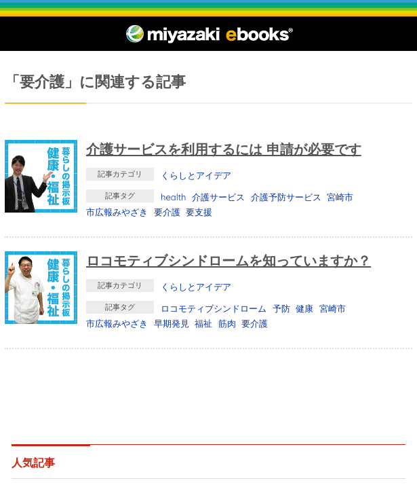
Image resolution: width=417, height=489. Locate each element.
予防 (281, 308)
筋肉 (227, 323)
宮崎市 (340, 197)
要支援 (199, 211)
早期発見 (171, 323)
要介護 (167, 211)
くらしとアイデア (196, 175)
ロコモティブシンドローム (213, 308)
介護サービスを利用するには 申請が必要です (223, 149)
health (173, 197)
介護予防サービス (286, 197)
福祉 (203, 323)
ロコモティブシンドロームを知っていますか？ (228, 260)
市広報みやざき (117, 211)
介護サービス (218, 197)
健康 (304, 308)
